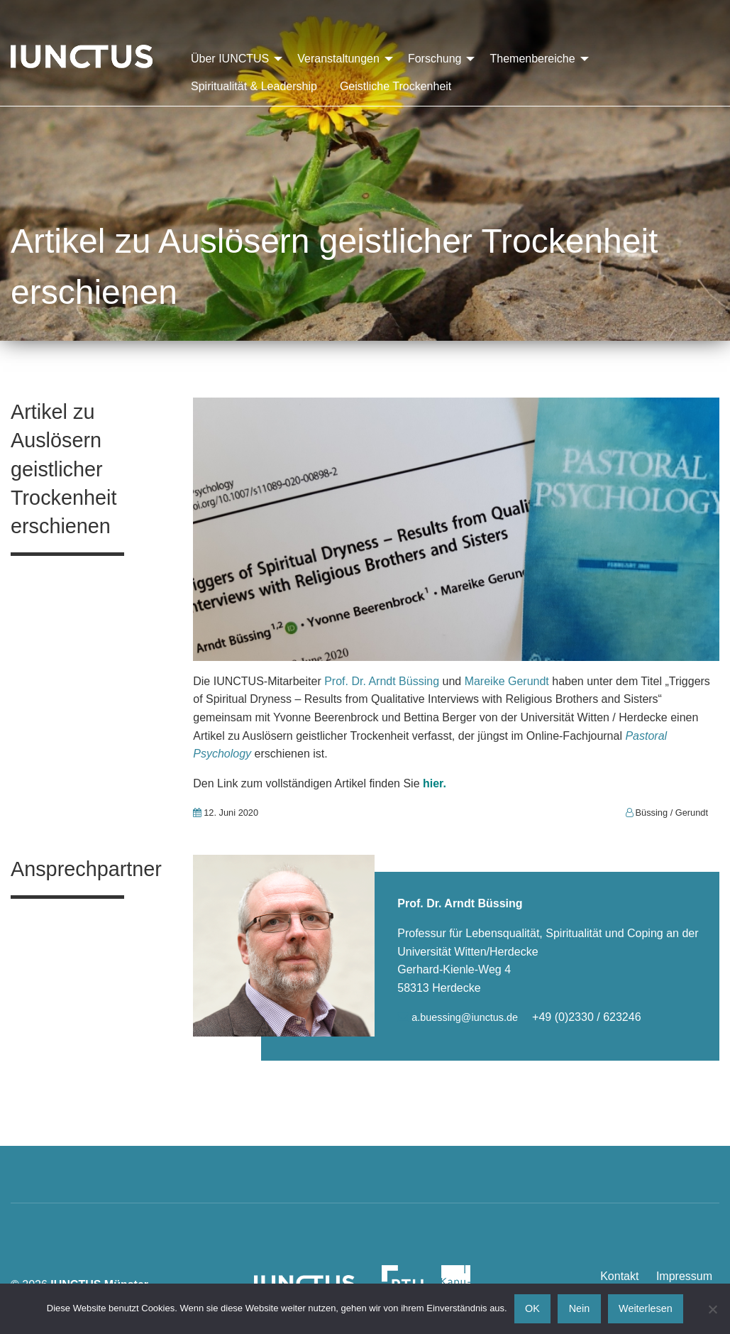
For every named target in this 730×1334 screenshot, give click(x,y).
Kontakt (619, 1276)
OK (532, 1308)
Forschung (435, 59)
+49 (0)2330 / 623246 (586, 1017)
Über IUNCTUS (230, 59)
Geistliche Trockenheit (395, 86)
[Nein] (712, 1309)
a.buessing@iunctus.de (466, 1017)
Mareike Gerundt (509, 681)
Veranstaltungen (338, 59)
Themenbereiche (532, 59)
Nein (579, 1308)
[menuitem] (232, 58)
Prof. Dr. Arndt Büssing (381, 681)
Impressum (684, 1276)
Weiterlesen (646, 1308)
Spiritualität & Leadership (254, 86)
